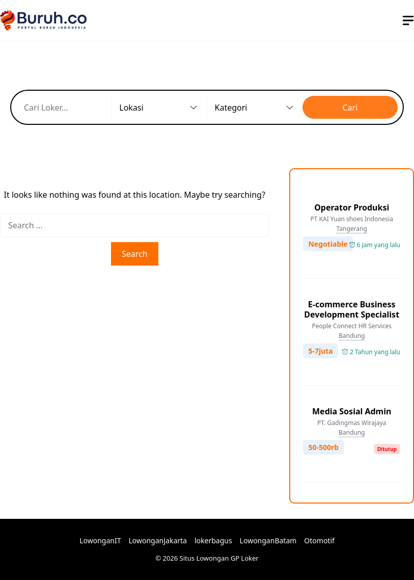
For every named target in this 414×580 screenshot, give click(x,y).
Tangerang (352, 228)
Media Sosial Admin (351, 411)
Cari (349, 107)
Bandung (352, 335)
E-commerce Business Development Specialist (351, 309)
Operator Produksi (351, 207)
